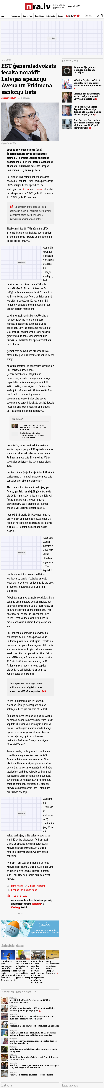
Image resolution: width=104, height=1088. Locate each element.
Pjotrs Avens (15, 885)
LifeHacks (50, 16)
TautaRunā (39, 16)
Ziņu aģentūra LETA (8, 98)
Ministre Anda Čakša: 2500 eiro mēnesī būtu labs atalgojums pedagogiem (32, 1009)
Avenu (26, 189)
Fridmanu (38, 189)
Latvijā (8, 59)
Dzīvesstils (27, 16)
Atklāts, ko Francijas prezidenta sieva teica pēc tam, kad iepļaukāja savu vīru (34, 1066)
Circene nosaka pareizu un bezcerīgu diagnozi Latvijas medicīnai (33, 427)
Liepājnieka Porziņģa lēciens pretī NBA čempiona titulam (29, 1001)
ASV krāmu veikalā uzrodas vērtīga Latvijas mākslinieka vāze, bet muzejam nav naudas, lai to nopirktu (37, 972)
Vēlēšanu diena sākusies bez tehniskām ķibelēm (34, 1026)
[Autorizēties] (101, 15)
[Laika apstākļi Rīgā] (74, 6)
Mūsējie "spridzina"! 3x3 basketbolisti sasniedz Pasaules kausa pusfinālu (88, 83)
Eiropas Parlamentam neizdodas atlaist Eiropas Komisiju (53, 967)
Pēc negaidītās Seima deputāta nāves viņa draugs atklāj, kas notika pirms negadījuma (87, 110)
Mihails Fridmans (35, 885)
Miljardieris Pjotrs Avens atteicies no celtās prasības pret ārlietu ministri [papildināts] (23, 969)
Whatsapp (15, 907)
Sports (61, 16)
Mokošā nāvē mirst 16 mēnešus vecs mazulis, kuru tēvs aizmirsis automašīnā (32, 1017)
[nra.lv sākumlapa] (38, 6)
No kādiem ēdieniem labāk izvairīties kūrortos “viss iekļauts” (33, 1058)
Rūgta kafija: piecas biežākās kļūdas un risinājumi (85, 70)
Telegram (36, 903)
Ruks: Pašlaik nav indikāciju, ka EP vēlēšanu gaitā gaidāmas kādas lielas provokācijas (32, 1033)
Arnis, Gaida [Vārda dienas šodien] (58, 8)
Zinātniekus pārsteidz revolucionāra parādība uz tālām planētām (32, 435)
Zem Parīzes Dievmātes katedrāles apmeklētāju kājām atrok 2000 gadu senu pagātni (87, 124)
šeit (44, 691)
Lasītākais (70, 61)
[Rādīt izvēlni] (2, 15)
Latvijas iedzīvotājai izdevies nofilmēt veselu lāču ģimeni (33, 1050)
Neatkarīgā (15, 16)
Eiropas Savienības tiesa (22, 890)
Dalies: (21, 913)
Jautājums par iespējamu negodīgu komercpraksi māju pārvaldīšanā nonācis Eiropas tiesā (8, 970)
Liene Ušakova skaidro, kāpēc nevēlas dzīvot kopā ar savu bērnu (33, 1042)
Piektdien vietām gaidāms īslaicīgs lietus (31, 1074)
